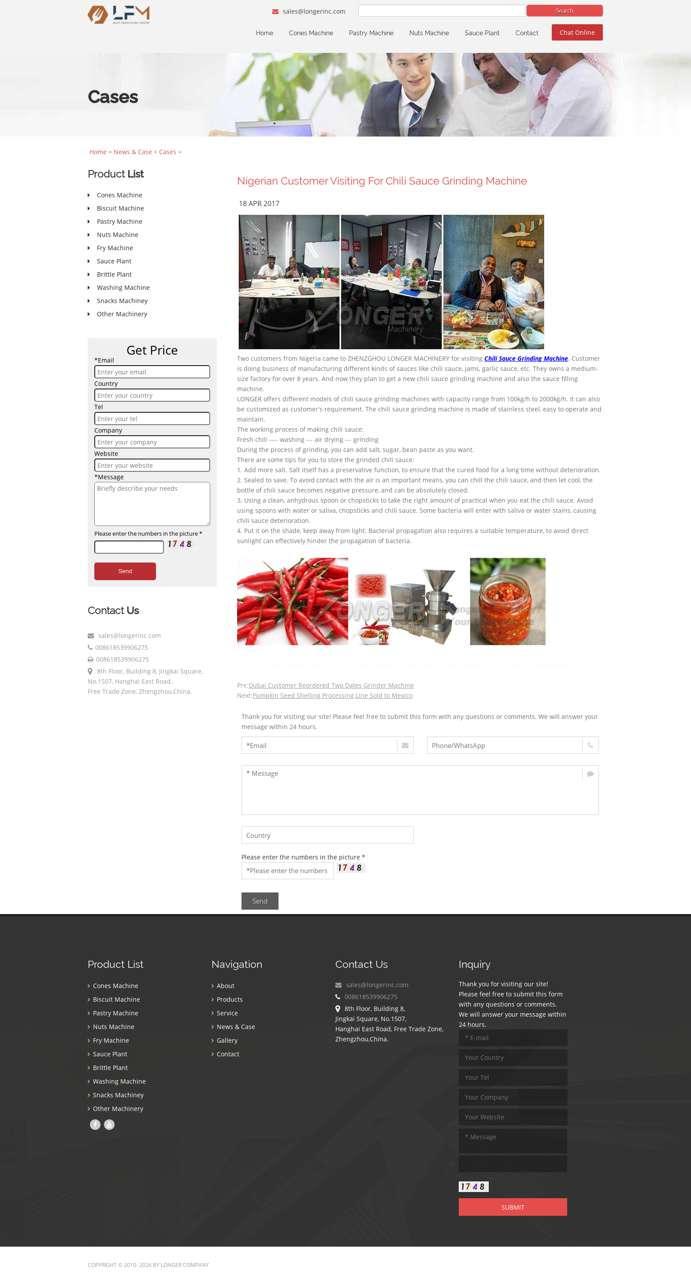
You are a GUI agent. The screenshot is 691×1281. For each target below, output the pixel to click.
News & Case (133, 152)
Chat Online (577, 32)
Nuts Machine (429, 33)
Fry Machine (108, 1040)
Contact (527, 33)
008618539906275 (121, 647)
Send (125, 571)
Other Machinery (115, 1108)
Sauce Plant (482, 33)
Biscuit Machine (114, 999)
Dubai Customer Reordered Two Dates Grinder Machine (331, 685)
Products (227, 999)
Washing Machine (117, 1081)
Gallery (225, 1040)
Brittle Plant (108, 1067)
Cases (167, 152)
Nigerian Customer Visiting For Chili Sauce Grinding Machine (382, 180)
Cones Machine (311, 33)
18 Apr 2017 (259, 203)
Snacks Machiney (116, 1095)
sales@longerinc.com (309, 11)
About (223, 985)
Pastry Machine (371, 33)
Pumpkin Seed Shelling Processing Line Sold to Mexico (332, 695)
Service (225, 1013)
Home (264, 33)
